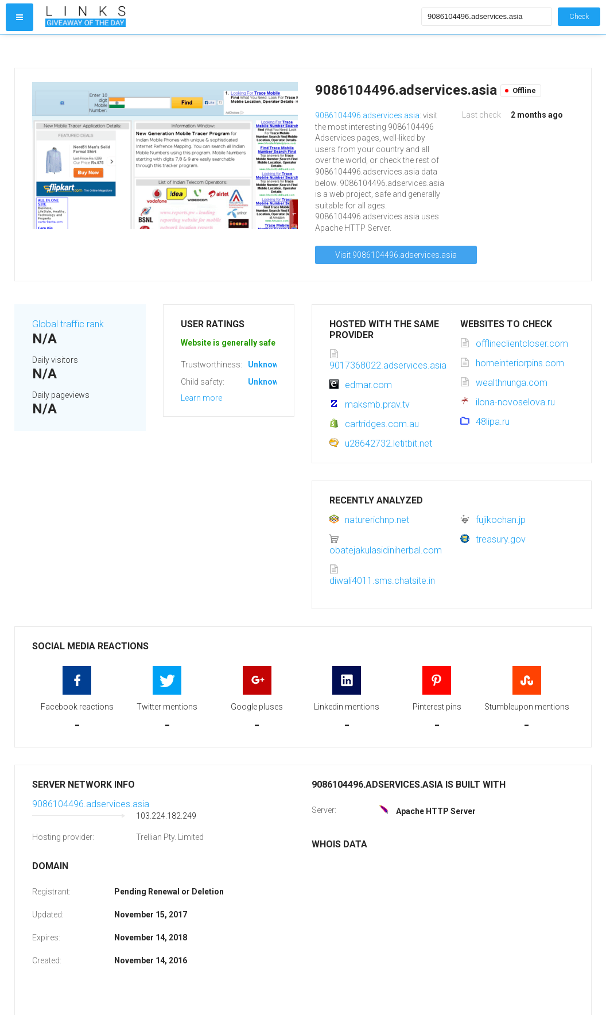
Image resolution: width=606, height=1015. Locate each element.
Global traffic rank (68, 324)
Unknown (265, 364)
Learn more (201, 397)
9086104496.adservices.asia (367, 115)
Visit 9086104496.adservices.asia (396, 254)
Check (579, 16)
